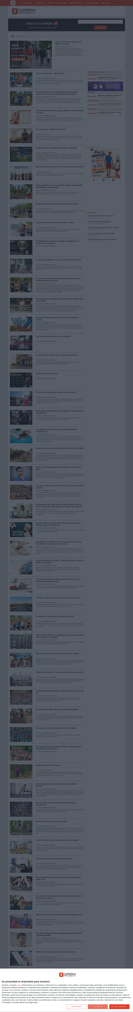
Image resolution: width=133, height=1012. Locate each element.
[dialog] (66, 990)
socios (19, 985)
